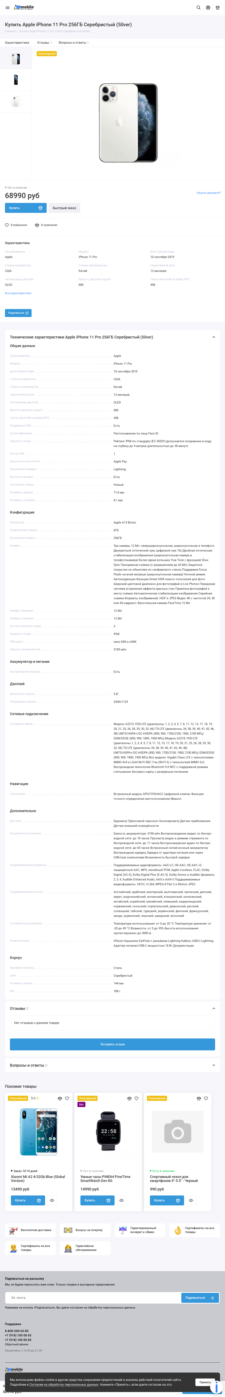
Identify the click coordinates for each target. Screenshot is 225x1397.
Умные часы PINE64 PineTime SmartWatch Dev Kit (105, 1179)
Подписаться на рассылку (24, 1278)
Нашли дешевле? (209, 193)
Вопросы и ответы (74, 43)
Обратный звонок (16, 1344)
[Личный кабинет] (208, 7)
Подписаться (200, 1298)
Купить (28, 1200)
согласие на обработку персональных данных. (103, 1307)
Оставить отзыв (112, 1044)
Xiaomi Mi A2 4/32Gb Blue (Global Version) (38, 1179)
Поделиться (18, 312)
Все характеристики (18, 293)
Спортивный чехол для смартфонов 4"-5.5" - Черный (174, 1179)
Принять (205, 1382)
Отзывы (44, 43)
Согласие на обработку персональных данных (63, 1384)
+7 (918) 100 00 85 (18, 1340)
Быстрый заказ (64, 208)
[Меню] (7, 7)
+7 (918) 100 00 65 (18, 1335)
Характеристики (17, 43)
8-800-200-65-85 (17, 1331)
